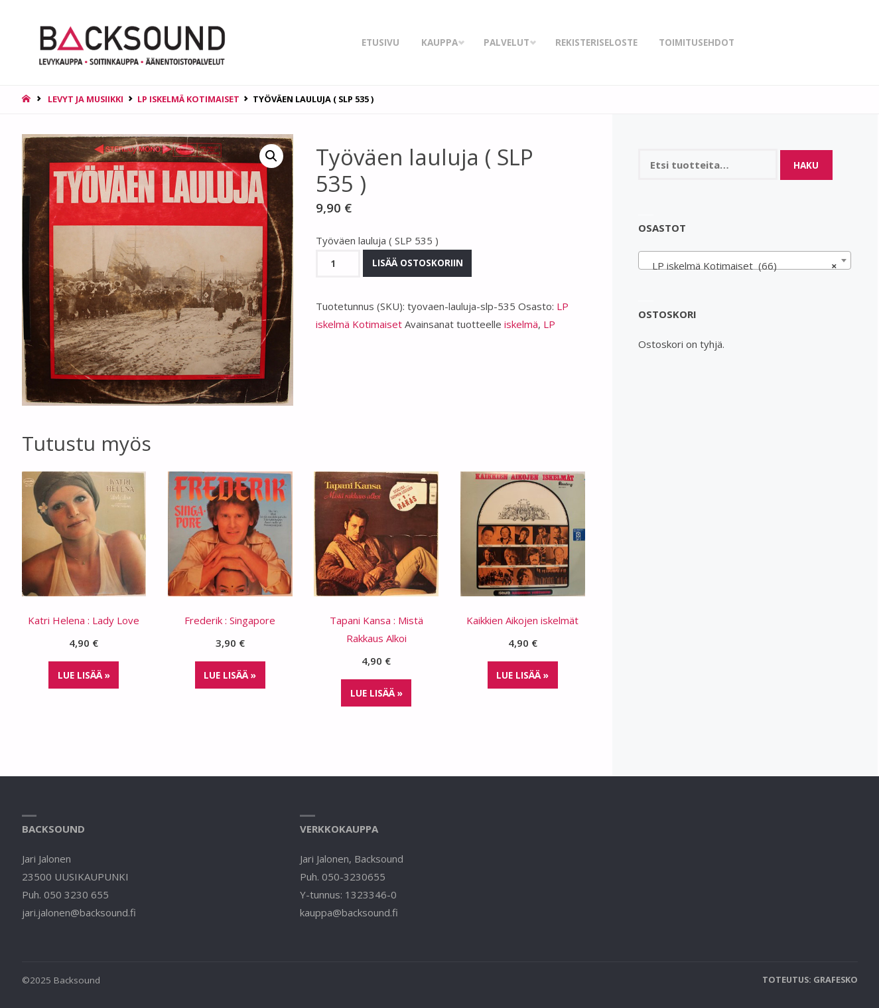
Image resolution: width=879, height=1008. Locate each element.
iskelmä (521, 324)
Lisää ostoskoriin (417, 263)
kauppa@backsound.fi (349, 912)
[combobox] (744, 260)
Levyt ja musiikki (85, 99)
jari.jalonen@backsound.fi (79, 912)
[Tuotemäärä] (338, 264)
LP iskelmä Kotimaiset (188, 99)
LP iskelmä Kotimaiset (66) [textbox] (740, 265)
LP (549, 324)
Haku (806, 165)
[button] (271, 156)
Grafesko (835, 979)
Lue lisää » (84, 675)
